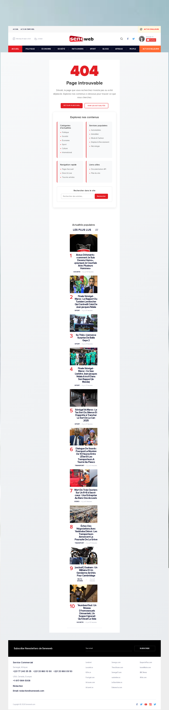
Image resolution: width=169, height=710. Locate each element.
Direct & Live (67, 173)
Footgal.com (90, 678)
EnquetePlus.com (146, 662)
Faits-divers (80, 580)
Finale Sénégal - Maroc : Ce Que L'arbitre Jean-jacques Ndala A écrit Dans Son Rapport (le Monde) (86, 375)
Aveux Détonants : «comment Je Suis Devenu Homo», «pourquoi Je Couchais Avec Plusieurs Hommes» (85, 262)
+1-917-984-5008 (21, 681)
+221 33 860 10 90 (42, 671)
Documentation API (98, 169)
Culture (65, 148)
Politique (65, 132)
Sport (64, 144)
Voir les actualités (96, 106)
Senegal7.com (116, 672)
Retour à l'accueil (71, 105)
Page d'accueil (67, 169)
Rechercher (101, 196)
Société (65, 136)
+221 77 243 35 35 (22, 671)
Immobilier (95, 134)
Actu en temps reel (27, 29)
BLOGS (105, 49)
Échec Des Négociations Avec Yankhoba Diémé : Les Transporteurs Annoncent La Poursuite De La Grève (86, 533)
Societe (76, 272)
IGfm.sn (88, 672)
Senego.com (116, 662)
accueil (15, 49)
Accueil (15, 29)
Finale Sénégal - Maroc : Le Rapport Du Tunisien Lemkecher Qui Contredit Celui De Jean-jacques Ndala (86, 301)
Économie (66, 140)
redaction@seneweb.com (31, 691)
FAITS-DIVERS (77, 49)
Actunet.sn (89, 687)
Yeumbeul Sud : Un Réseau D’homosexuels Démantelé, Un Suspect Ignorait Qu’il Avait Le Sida (87, 612)
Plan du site (95, 173)
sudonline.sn (116, 678)
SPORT (93, 49)
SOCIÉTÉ (61, 49)
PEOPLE (133, 49)
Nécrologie (95, 146)
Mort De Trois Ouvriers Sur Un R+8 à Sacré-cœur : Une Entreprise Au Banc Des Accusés (85, 494)
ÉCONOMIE (46, 49)
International (67, 152)
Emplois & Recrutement (100, 142)
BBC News (143, 672)
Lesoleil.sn (89, 667)
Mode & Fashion (97, 138)
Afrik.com (143, 678)
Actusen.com (90, 682)
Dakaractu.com (117, 687)
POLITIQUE (30, 49)
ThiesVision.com (117, 667)
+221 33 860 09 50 (62, 671)
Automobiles (96, 130)
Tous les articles (68, 177)
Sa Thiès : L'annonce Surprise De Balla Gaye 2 (86, 338)
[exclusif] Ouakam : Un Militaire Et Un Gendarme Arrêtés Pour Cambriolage (86, 571)
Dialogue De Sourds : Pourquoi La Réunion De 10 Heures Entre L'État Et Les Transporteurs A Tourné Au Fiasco (86, 455)
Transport (79, 465)
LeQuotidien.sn (117, 682)
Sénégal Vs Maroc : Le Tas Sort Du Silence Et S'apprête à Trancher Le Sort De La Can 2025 (86, 415)
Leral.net (89, 662)
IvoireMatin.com (145, 667)
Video (76, 501)
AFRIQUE (119, 49)
